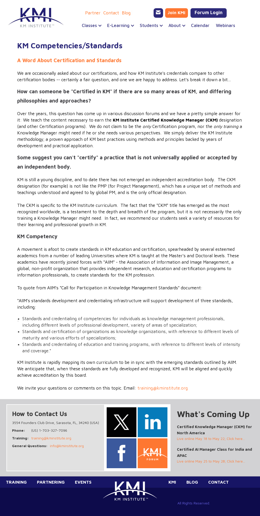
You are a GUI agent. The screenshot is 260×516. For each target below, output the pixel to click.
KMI (172, 482)
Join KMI (176, 12)
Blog (126, 12)
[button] (89, 25)
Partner (93, 12)
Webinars (225, 25)
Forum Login (209, 12)
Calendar (200, 25)
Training (16, 482)
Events (83, 482)
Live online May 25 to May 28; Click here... (211, 461)
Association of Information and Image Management (178, 262)
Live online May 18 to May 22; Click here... (211, 438)
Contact (111, 12)
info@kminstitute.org (67, 446)
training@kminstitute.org (162, 388)
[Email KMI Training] (158, 13)
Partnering (51, 482)
